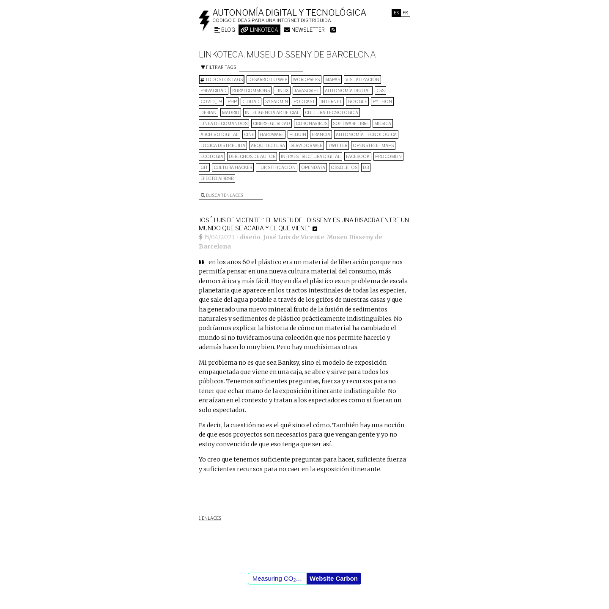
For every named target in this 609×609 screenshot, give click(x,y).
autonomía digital (348, 90)
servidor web (306, 145)
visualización (362, 79)
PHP (232, 101)
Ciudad (251, 101)
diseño (250, 237)
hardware (272, 134)
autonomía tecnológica (366, 134)
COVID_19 (211, 101)
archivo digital (219, 134)
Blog (224, 30)
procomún (388, 156)
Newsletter (304, 30)
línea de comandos (223, 123)
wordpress (306, 79)
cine (249, 134)
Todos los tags (221, 79)
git (204, 167)
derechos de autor (252, 156)
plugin (297, 134)
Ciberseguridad (271, 123)
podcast (304, 101)
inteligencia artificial (272, 112)
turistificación (277, 167)
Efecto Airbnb (216, 178)
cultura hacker (233, 167)
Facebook (358, 156)
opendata (313, 167)
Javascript (306, 90)
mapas (332, 79)
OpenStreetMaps (373, 145)
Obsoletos (344, 167)
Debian (208, 112)
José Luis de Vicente (293, 237)
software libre (351, 123)
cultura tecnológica (331, 112)
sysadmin (276, 101)
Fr (405, 12)
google (357, 101)
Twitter (337, 145)
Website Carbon (334, 578)
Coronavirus (311, 123)
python (382, 101)
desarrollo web (267, 79)
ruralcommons (251, 90)
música (382, 123)
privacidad (213, 90)
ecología (211, 156)
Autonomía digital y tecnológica (289, 13)
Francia (321, 134)
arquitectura (268, 145)
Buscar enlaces (222, 195)
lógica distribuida (222, 145)
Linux (282, 90)
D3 (366, 167)
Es (396, 12)
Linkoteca (259, 30)
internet (331, 101)
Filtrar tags (218, 67)
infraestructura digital (310, 156)
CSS (380, 90)
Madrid (230, 112)
